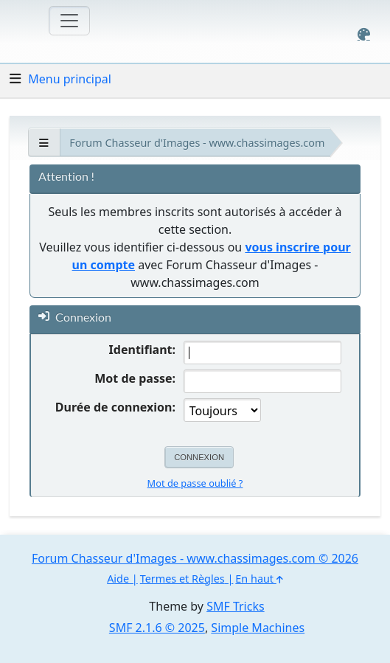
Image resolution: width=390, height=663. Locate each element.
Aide (118, 579)
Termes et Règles (182, 579)
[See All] (44, 143)
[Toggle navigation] (69, 20)
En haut (258, 579)
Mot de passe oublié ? (195, 483)
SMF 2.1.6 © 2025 (157, 627)
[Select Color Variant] (363, 34)
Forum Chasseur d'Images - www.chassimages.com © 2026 (195, 558)
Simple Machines (257, 627)
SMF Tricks (235, 606)
